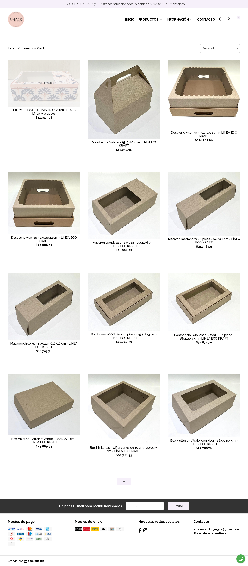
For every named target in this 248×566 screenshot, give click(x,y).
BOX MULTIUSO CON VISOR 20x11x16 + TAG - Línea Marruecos (44, 111)
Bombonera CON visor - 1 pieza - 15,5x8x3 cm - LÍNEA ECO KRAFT (124, 336)
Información (180, 19)
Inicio (129, 19)
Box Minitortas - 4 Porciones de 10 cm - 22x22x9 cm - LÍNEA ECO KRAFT (124, 449)
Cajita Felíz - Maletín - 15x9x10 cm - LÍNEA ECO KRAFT (124, 144)
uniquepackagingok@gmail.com (217, 529)
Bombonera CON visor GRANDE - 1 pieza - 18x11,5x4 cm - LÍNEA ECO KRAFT (204, 336)
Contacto (206, 19)
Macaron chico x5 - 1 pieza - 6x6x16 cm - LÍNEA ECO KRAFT (44, 345)
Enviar (178, 506)
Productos (150, 19)
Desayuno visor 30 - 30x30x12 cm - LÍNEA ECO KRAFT (204, 134)
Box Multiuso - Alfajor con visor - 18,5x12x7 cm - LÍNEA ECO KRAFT (204, 442)
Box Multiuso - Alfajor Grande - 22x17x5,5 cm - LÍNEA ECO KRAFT (43, 440)
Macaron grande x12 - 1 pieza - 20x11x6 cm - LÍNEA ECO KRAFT (123, 244)
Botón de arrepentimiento (212, 533)
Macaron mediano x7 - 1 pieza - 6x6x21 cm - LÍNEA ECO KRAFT (204, 240)
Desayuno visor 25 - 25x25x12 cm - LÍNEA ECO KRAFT (44, 239)
